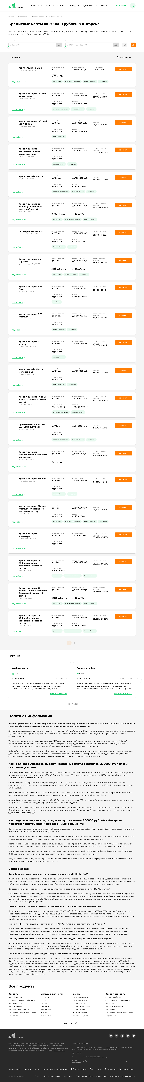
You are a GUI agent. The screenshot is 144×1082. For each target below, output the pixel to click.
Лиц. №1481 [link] (30, 179)
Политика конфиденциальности (91, 1076)
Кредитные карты (38, 16)
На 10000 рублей (80, 1000)
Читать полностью (58, 693)
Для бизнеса (90, 6)
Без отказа (109, 1003)
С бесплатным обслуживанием (117, 1000)
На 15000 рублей (80, 1013)
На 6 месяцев (46, 1013)
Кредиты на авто (31, 1069)
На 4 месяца (46, 1006)
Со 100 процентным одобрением (21, 1000)
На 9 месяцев (46, 1016)
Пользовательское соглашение (57, 1076)
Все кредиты (14, 1069)
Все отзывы (72, 704)
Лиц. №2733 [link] (33, 346)
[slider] (35, 47)
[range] (35, 45)
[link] (111, 1036)
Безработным (110, 1016)
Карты (50, 6)
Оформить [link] (124, 69)
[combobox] (126, 57)
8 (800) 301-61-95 (77, 1053)
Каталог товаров (126, 1069)
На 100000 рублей (80, 997)
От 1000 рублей (79, 1003)
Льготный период (14, 41)
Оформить (124, 122)
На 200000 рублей (80, 1016)
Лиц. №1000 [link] (30, 156)
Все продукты (23, 16)
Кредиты (36, 6)
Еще (104, 6)
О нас (37, 1076)
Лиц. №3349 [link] (35, 234)
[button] (121, 6)
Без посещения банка (114, 1006)
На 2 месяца (45, 1000)
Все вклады (95, 1069)
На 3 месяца (45, 1003)
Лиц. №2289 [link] (36, 264)
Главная (11, 16)
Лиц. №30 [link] (32, 98)
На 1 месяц (45, 997)
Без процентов (111, 1009)
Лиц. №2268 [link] (30, 291)
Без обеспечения (15, 1006)
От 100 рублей (79, 1009)
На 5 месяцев (46, 1009)
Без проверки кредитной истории (22, 1013)
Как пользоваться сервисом (123, 1076)
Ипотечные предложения (55, 1069)
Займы (61, 6)
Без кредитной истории (18, 1003)
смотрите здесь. (59, 1050)
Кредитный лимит (71, 41)
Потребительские (15, 997)
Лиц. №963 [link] (32, 70)
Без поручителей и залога (18, 1009)
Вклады (75, 6)
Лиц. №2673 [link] (28, 211)
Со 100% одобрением (82, 1006)
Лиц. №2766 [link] (30, 319)
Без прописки (14, 1016)
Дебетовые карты (78, 1069)
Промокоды (110, 1069)
